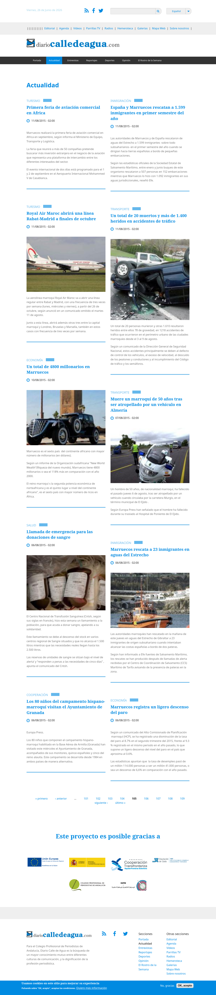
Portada (37, 60)
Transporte (120, 209)
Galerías (142, 28)
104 (122, 798)
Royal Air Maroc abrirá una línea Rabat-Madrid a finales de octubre (61, 216)
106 (146, 798)
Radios (109, 28)
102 (98, 798)
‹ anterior (61, 798)
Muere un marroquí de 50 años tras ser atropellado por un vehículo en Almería (146, 404)
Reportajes (91, 60)
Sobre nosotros (179, 28)
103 (110, 798)
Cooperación (37, 695)
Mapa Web (158, 28)
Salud (31, 525)
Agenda (64, 28)
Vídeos (77, 28)
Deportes (109, 60)
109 (182, 798)
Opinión (126, 60)
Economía (35, 360)
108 (170, 798)
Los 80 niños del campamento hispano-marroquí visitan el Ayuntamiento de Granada (66, 706)
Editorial (49, 28)
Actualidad (54, 60)
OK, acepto (185, 985)
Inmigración (121, 101)
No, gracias (167, 985)
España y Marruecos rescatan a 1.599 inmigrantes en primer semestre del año (148, 112)
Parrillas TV (93, 28)
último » (120, 803)
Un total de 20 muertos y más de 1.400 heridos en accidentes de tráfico (149, 218)
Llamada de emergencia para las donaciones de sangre (60, 534)
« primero (41, 798)
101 (86, 798)
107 (158, 798)
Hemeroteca (125, 28)
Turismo (33, 101)
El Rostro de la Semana (149, 60)
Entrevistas (73, 60)
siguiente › (101, 803)
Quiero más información (91, 988)
